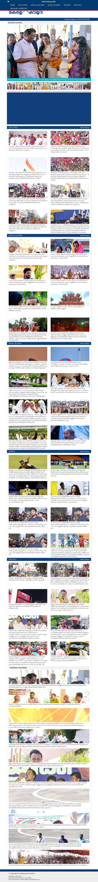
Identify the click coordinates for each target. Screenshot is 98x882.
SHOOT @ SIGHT (54, 5)
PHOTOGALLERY (31, 2)
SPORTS (67, 5)
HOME (12, 5)
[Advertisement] (49, 108)
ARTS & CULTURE (37, 5)
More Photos (84, 127)
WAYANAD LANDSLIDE (18, 8)
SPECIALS (77, 5)
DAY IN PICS (23, 5)
